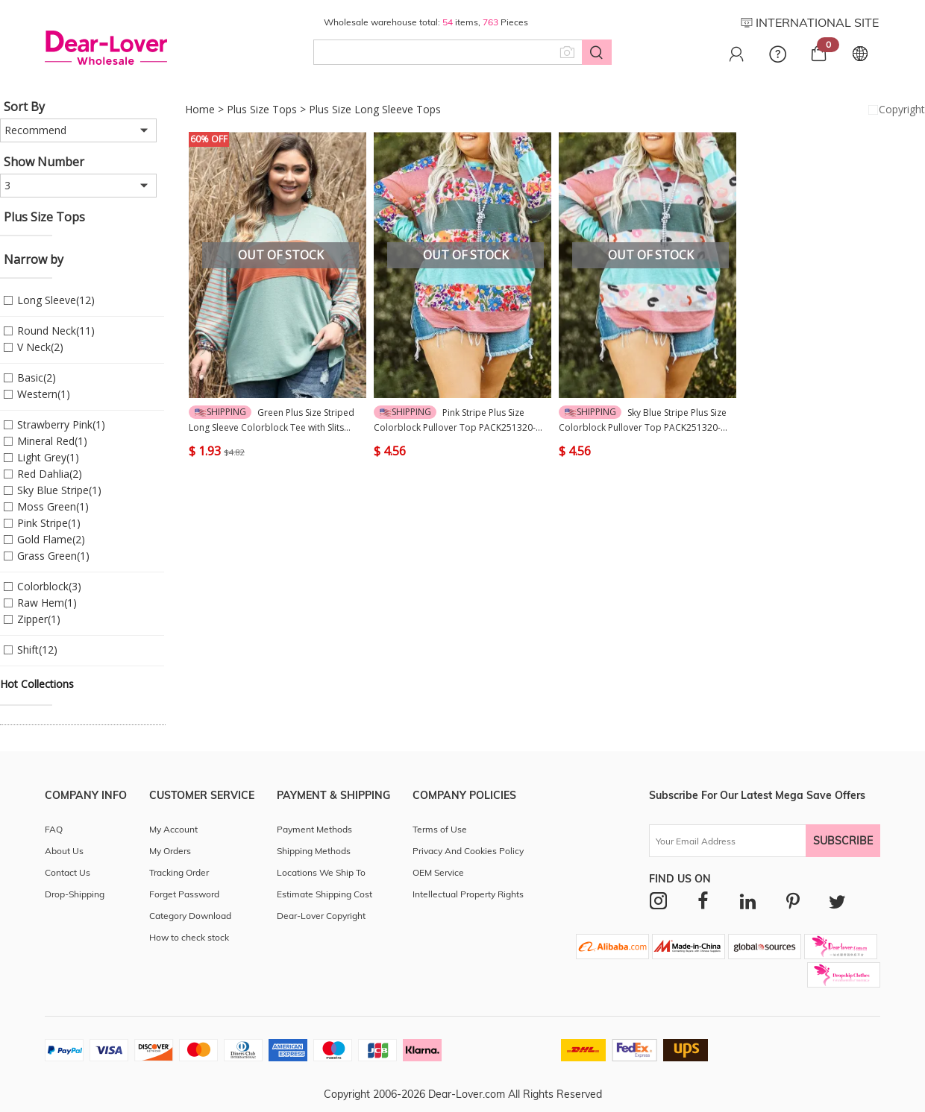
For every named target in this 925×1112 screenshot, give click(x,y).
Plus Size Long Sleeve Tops (375, 109)
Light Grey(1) (48, 457)
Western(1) (43, 394)
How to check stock (189, 937)
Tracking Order (179, 872)
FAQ (54, 829)
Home (200, 109)
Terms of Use (440, 829)
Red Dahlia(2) (49, 474)
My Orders (170, 850)
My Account (173, 829)
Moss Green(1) (53, 506)
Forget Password (184, 894)
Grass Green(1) (53, 556)
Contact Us (67, 872)
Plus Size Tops (262, 109)
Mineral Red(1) (52, 441)
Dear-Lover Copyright (321, 915)
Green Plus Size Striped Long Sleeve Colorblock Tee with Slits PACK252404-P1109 (271, 420)
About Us (64, 850)
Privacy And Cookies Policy (468, 850)
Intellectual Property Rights (468, 894)
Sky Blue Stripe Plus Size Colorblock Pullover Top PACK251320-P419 (643, 420)
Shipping (220, 411)
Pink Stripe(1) (49, 523)
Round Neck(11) (56, 330)
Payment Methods (314, 829)
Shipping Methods (314, 850)
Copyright (895, 109)
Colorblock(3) (49, 586)
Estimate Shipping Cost (324, 894)
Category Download (190, 915)
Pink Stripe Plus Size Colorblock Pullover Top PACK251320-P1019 (455, 420)
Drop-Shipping (74, 894)
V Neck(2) (40, 347)
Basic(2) (36, 377)
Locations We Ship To (321, 872)
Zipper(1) (38, 619)
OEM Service (438, 872)
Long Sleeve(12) (56, 300)
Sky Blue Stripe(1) (59, 490)
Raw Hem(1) (47, 603)
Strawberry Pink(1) (61, 424)
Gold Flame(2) (51, 539)
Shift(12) (37, 649)
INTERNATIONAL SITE (810, 22)
